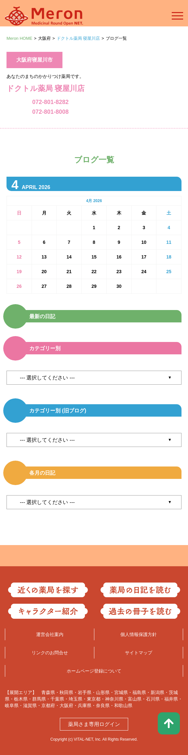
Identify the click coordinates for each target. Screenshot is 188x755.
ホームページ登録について (94, 671)
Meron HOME (19, 38)
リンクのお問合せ (50, 652)
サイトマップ (138, 652)
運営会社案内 (49, 634)
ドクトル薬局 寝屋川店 (78, 38)
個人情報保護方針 (138, 634)
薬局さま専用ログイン (94, 724)
